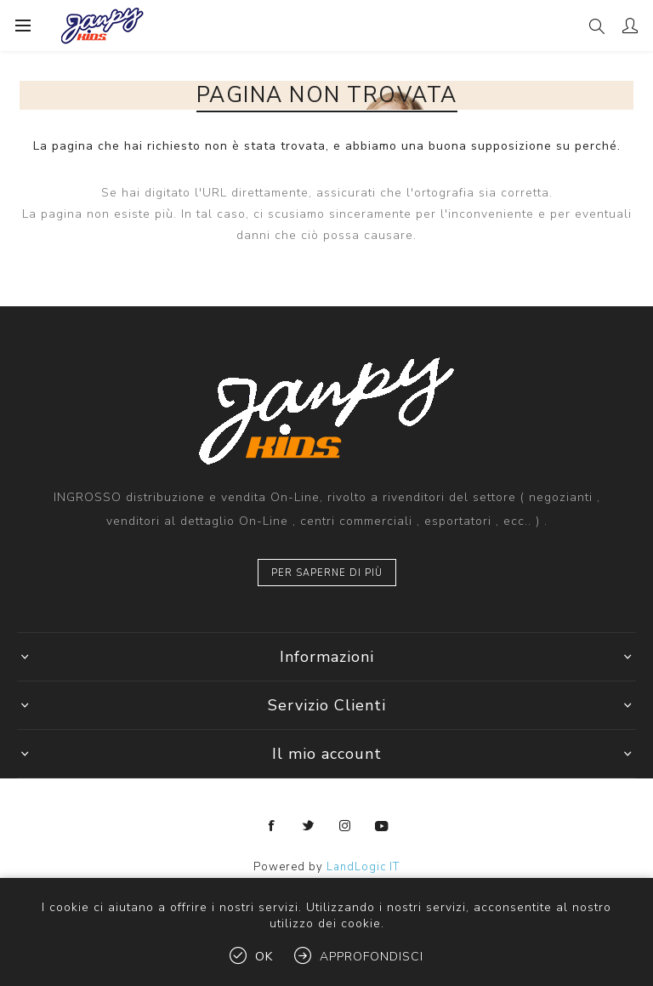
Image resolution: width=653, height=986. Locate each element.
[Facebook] (272, 826)
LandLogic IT (363, 867)
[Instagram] (345, 826)
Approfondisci (371, 957)
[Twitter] (308, 826)
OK (264, 957)
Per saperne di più (327, 573)
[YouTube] (381, 826)
